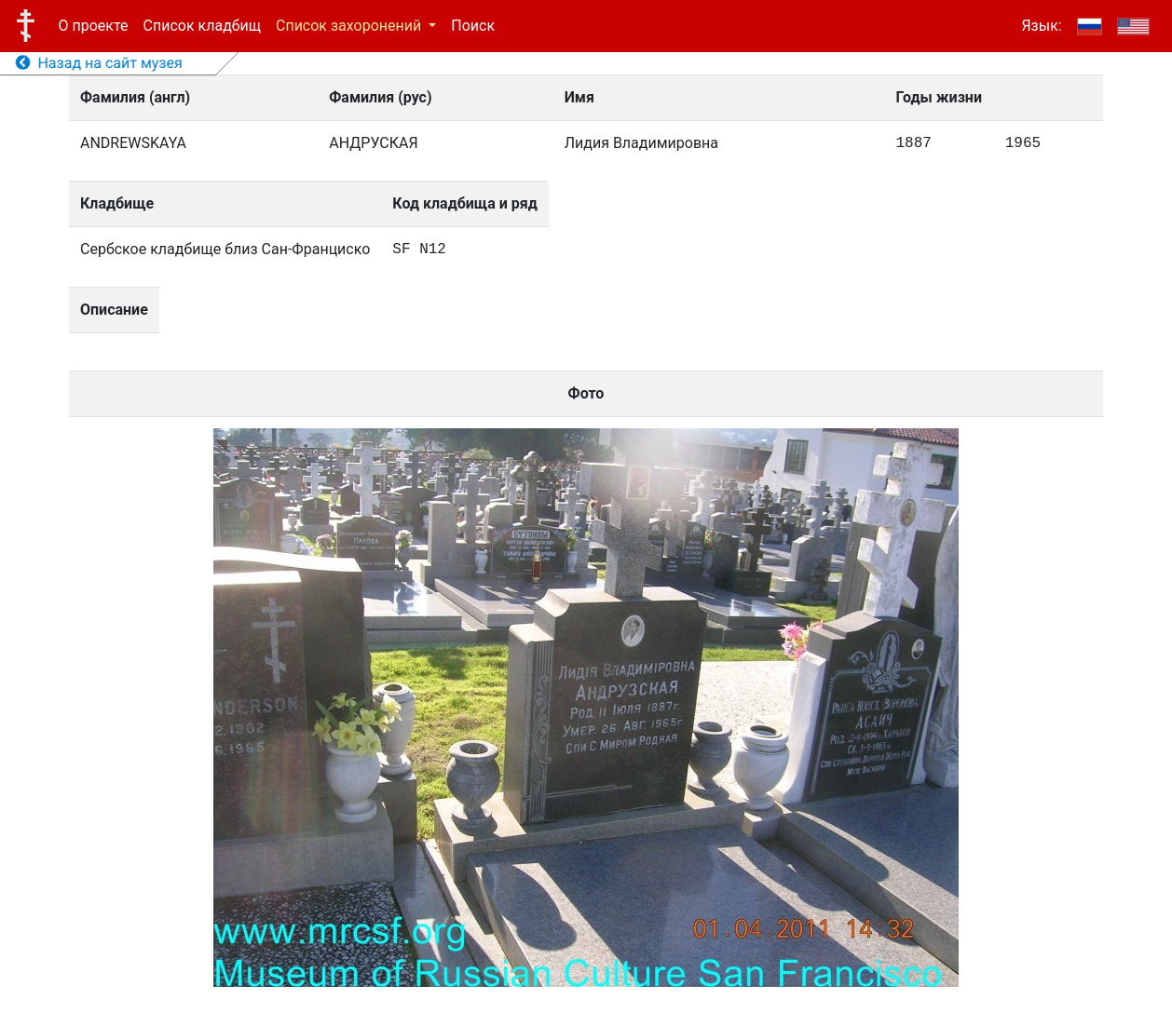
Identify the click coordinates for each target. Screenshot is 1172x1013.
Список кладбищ (202, 25)
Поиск (473, 25)
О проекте (94, 25)
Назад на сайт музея (99, 63)
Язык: (1041, 25)
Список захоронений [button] (350, 25)
